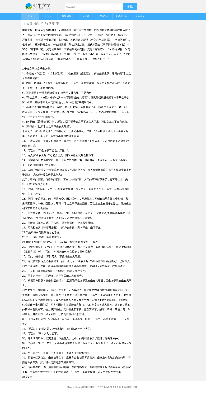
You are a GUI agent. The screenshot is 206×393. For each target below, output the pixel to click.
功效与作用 (121, 16)
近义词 (48, 16)
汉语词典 (66, 16)
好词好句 (103, 16)
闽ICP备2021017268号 (129, 387)
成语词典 (84, 16)
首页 (30, 16)
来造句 (115, 387)
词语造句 (139, 16)
